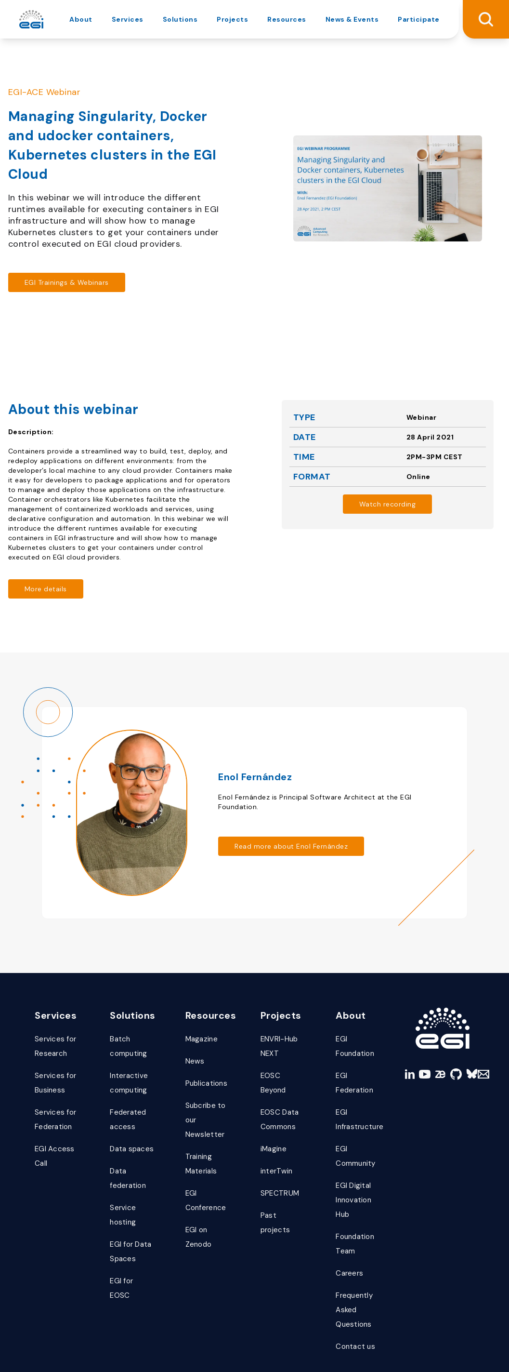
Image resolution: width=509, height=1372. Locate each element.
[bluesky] (466, 1042)
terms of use (58, 1352)
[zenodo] (435, 1042)
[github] (450, 1042)
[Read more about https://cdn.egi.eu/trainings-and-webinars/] (66, 282)
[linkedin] (404, 1042)
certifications (183, 1352)
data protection (121, 1352)
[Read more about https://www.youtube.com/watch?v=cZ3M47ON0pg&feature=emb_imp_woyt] (387, 504)
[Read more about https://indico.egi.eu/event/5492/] (45, 589)
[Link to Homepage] (443, 996)
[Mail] (482, 1042)
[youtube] (419, 1042)
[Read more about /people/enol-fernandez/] (299, 830)
